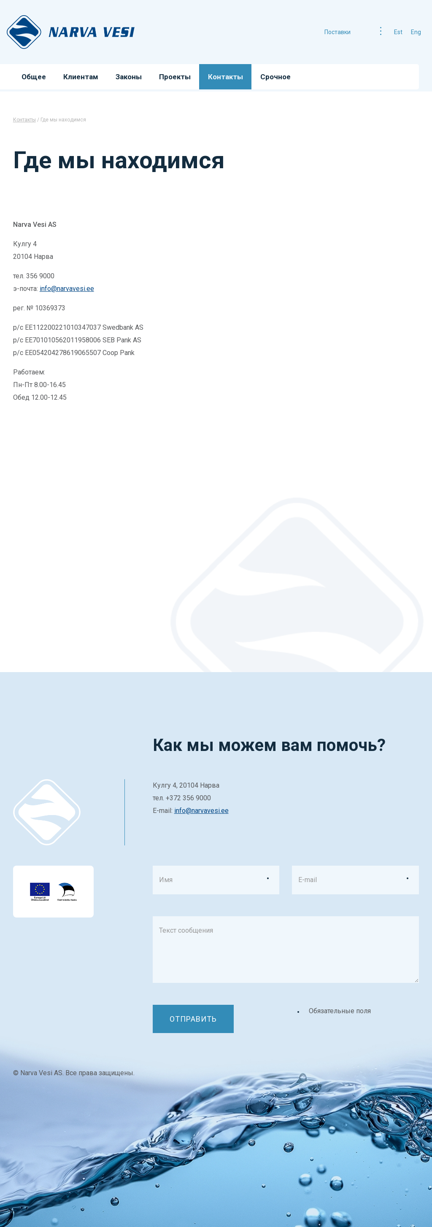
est (398, 32)
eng (416, 32)
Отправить (193, 1018)
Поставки (337, 32)
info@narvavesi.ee (67, 289)
